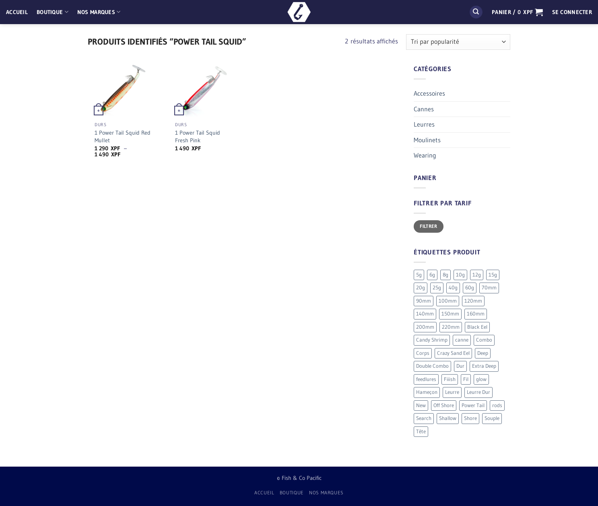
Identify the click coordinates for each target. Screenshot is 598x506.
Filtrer (428, 226)
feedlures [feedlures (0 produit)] (426, 379)
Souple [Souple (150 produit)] (492, 418)
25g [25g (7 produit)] (437, 288)
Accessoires (429, 93)
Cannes (424, 109)
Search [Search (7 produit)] (423, 418)
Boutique (52, 12)
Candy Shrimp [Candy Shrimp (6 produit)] (431, 340)
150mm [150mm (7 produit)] (450, 314)
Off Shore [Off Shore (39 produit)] (443, 405)
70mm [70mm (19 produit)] (489, 288)
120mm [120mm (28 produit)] (473, 301)
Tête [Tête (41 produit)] (421, 431)
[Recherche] (476, 12)
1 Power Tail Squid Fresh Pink (197, 136)
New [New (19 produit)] (421, 405)
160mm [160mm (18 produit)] (476, 314)
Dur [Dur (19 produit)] (460, 366)
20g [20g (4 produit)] (420, 288)
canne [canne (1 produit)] (461, 340)
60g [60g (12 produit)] (469, 288)
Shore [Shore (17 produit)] (470, 418)
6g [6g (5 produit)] (432, 275)
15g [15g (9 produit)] (493, 275)
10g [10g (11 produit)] (460, 275)
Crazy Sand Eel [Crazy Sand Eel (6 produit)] (453, 353)
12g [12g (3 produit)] (476, 275)
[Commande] (458, 42)
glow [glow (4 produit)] (481, 379)
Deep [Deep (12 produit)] (482, 353)
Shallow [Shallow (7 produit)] (447, 418)
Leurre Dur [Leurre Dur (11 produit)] (478, 392)
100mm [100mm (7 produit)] (448, 301)
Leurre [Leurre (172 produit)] (452, 392)
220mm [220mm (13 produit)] (451, 327)
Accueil (17, 12)
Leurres (424, 124)
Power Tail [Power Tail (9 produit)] (473, 405)
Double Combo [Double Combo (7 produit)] (432, 366)
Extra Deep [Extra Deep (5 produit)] (484, 366)
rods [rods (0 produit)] (497, 405)
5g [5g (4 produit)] (419, 275)
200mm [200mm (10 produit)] (425, 327)
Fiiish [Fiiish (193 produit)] (450, 379)
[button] (517, 12)
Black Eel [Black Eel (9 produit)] (477, 327)
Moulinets (427, 140)
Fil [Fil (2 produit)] (465, 379)
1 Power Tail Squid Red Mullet (123, 136)
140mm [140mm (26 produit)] (425, 314)
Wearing (425, 155)
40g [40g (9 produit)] (453, 288)
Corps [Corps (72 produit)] (422, 353)
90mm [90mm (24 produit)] (423, 301)
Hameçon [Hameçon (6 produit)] (426, 392)
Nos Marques (99, 12)
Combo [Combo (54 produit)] (484, 340)
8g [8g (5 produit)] (445, 275)
